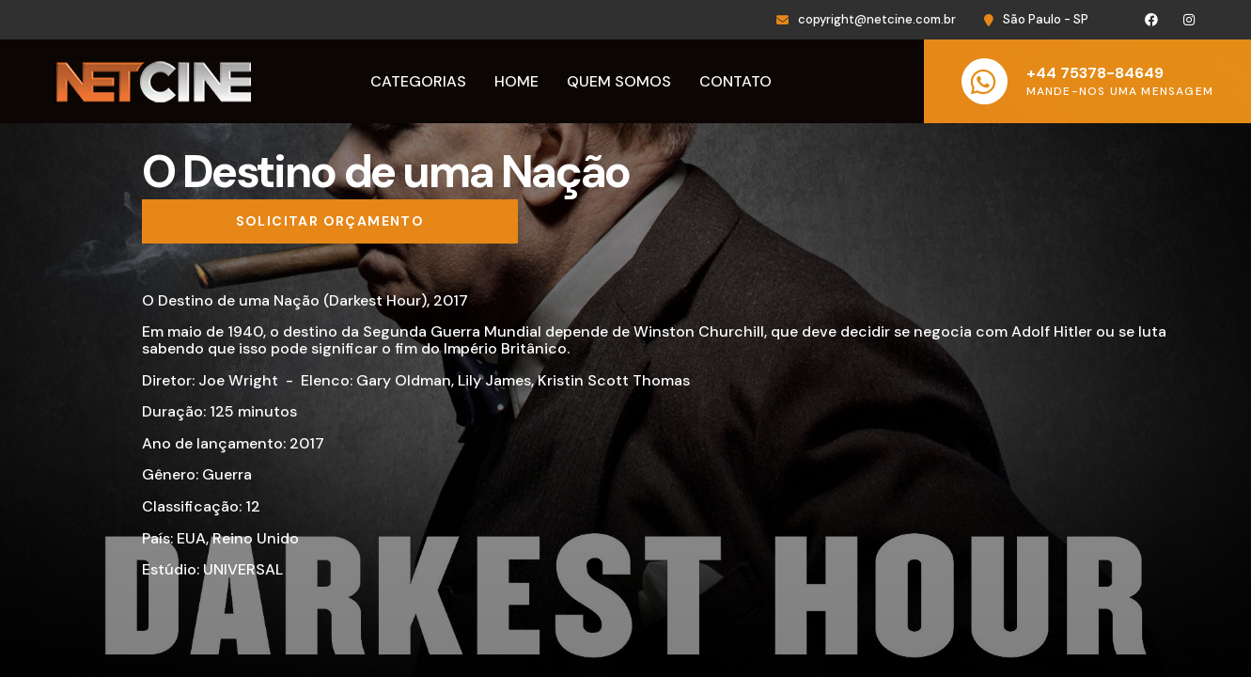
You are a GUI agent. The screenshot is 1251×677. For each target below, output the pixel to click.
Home (516, 81)
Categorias (418, 81)
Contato (735, 81)
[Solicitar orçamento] (330, 221)
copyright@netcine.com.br (877, 19)
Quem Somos (619, 81)
